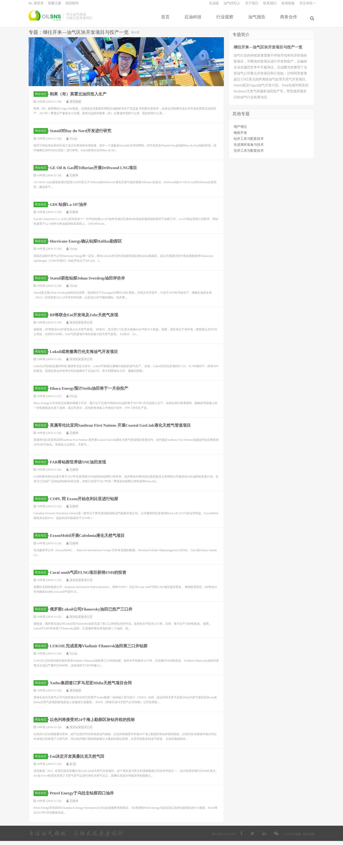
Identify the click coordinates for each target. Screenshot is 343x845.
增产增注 (240, 130)
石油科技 (193, 19)
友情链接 (288, 6)
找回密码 (72, 6)
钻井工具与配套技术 (249, 142)
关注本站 (307, 6)
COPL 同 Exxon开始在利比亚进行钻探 (86, 502)
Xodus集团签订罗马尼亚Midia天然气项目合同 (93, 686)
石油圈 (45, 19)
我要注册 (54, 6)
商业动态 (41, 98)
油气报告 (257, 19)
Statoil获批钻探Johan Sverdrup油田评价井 (90, 282)
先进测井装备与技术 (249, 148)
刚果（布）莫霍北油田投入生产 (80, 98)
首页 (166, 19)
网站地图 (308, 838)
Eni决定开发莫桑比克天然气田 (79, 760)
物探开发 (240, 136)
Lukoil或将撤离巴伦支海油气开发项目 (86, 355)
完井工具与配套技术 (249, 154)
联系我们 (270, 6)
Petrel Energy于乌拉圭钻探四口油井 (84, 797)
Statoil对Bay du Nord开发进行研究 (83, 134)
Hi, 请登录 (36, 6)
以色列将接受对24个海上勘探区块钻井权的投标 (95, 723)
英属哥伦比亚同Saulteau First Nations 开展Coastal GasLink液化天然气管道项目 (125, 429)
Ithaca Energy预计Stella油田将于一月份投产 (92, 392)
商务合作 (289, 19)
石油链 (214, 6)
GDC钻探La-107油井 (70, 208)
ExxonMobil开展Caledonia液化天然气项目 (90, 539)
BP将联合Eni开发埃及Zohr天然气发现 (86, 318)
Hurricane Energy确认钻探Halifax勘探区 (88, 245)
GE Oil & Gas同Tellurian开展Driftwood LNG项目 (96, 171)
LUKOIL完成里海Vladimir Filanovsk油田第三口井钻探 (102, 650)
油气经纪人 (232, 6)
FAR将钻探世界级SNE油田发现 (80, 466)
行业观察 (225, 19)
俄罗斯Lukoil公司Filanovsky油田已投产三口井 (94, 613)
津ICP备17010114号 (224, 838)
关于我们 (251, 6)
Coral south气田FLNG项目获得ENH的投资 (91, 576)
